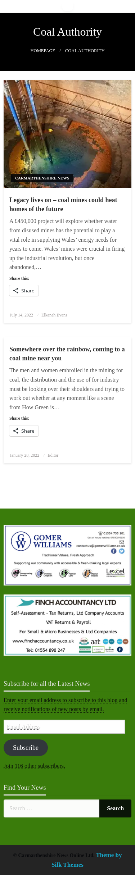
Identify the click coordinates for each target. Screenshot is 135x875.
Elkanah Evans (54, 315)
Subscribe (26, 747)
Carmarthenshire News (42, 178)
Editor (53, 455)
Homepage (42, 50)
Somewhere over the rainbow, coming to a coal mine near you (67, 354)
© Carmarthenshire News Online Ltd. (54, 855)
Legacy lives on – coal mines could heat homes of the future (63, 204)
